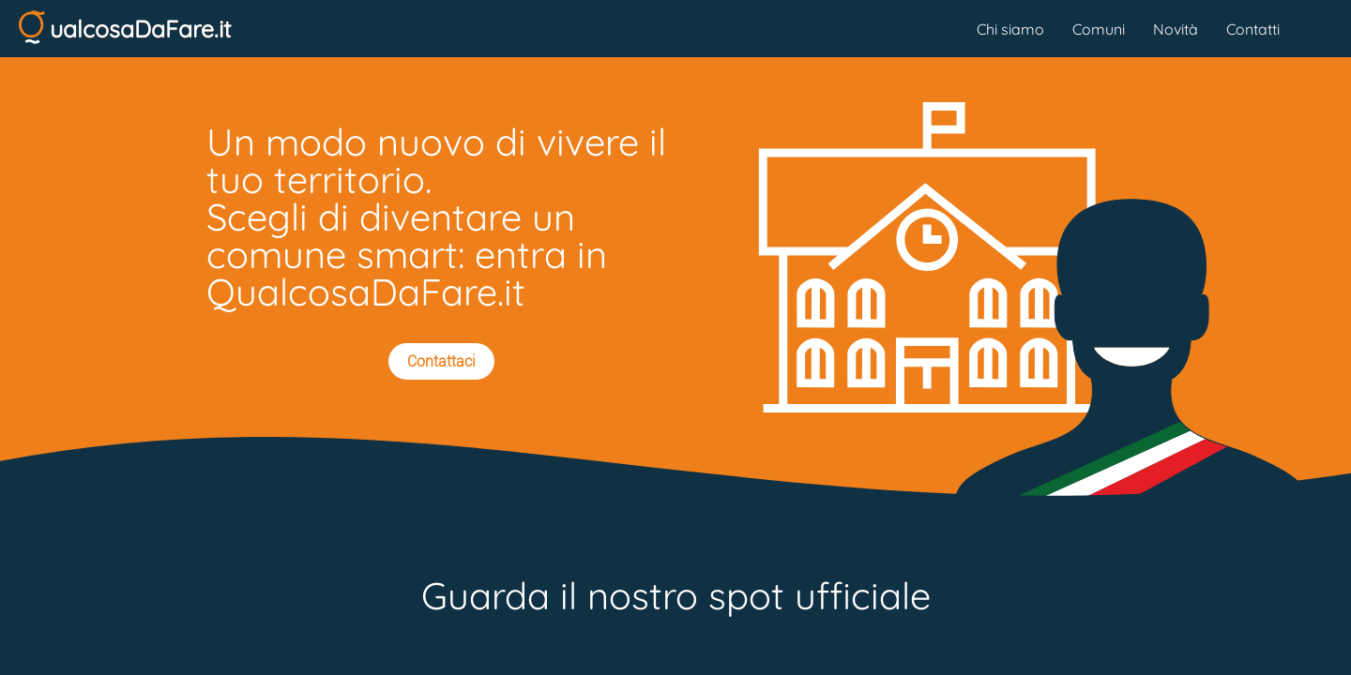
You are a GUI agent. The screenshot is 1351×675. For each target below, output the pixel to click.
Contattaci (441, 361)
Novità (1175, 29)
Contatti (1253, 29)
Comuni (1098, 29)
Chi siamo (1010, 29)
